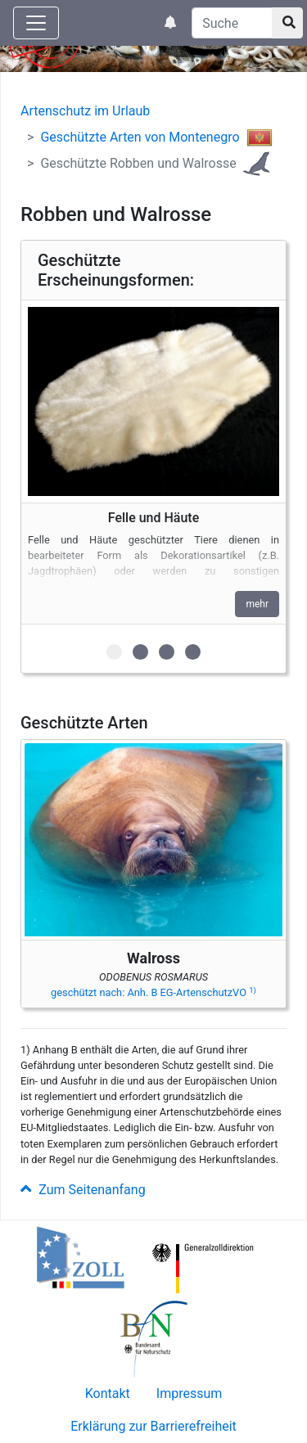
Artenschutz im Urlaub (85, 111)
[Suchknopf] (287, 22)
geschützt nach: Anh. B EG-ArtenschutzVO (153, 992)
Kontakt (107, 1393)
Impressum (189, 1393)
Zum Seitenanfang (83, 1189)
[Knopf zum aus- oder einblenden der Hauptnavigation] (36, 23)
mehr (257, 604)
